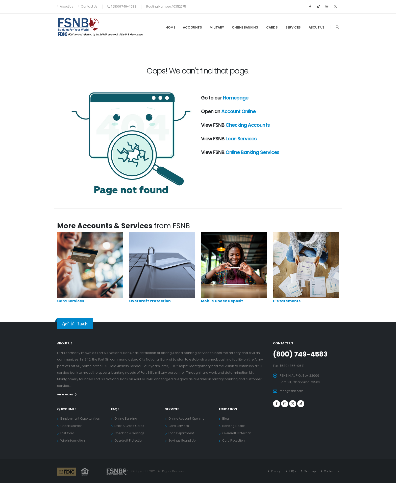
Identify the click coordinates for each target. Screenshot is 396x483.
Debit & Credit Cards (131, 425)
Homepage (235, 97)
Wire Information (73, 440)
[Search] (337, 27)
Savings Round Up (183, 440)
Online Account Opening (188, 418)
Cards (272, 27)
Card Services (70, 300)
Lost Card (68, 433)
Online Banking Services (252, 152)
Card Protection (235, 440)
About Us (65, 6)
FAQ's (289, 471)
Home (170, 27)
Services (293, 27)
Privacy (272, 471)
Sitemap (308, 471)
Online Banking (245, 27)
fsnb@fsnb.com (293, 391)
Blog (226, 418)
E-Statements (287, 300)
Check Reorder (72, 425)
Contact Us (87, 6)
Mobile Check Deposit (222, 300)
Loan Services (241, 138)
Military (217, 27)
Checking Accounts (247, 125)
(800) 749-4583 (303, 354)
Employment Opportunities (82, 418)
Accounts (192, 27)
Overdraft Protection (150, 300)
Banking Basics (234, 425)
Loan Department (182, 433)
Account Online (238, 111)
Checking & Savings (130, 433)
